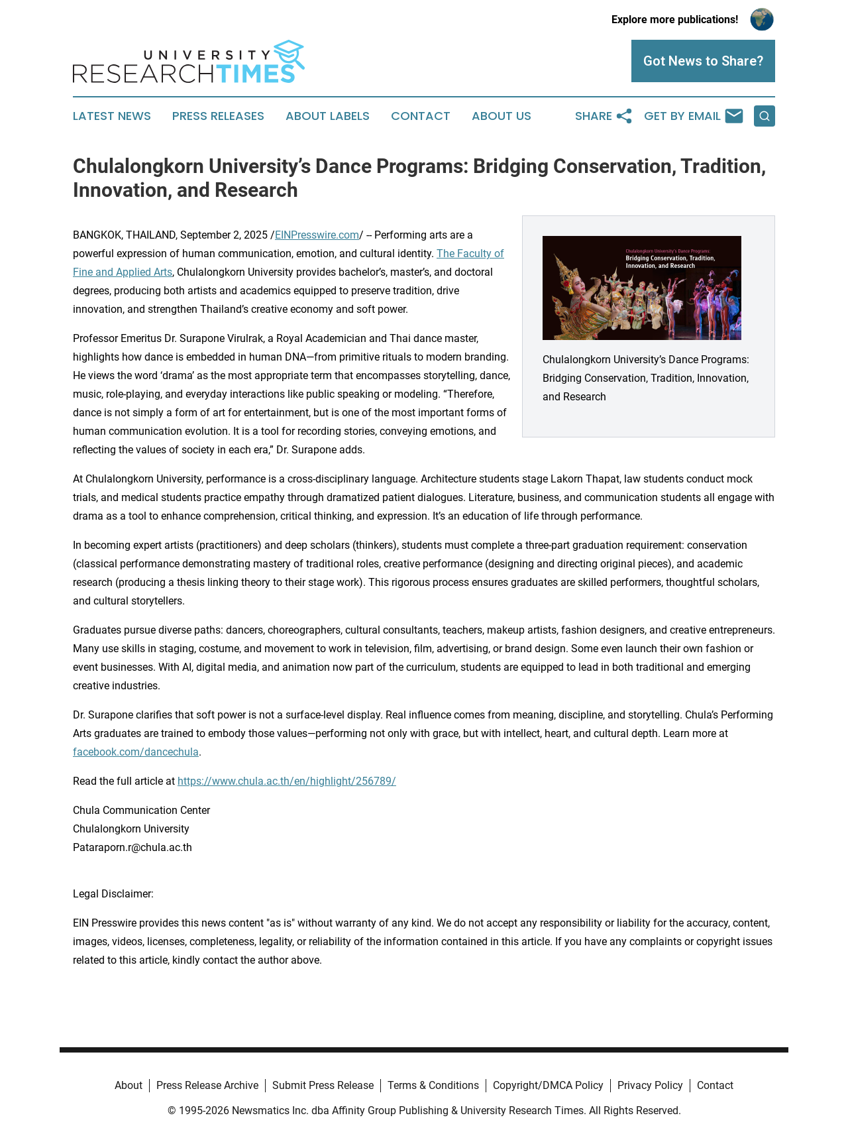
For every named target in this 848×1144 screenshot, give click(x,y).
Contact (420, 116)
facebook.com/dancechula (136, 752)
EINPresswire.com (317, 235)
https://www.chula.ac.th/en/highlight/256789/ (287, 781)
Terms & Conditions (433, 1085)
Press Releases (218, 116)
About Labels (328, 116)
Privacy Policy (650, 1085)
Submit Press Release (323, 1085)
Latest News (112, 116)
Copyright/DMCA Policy (548, 1085)
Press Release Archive (207, 1085)
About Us (501, 116)
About (128, 1085)
